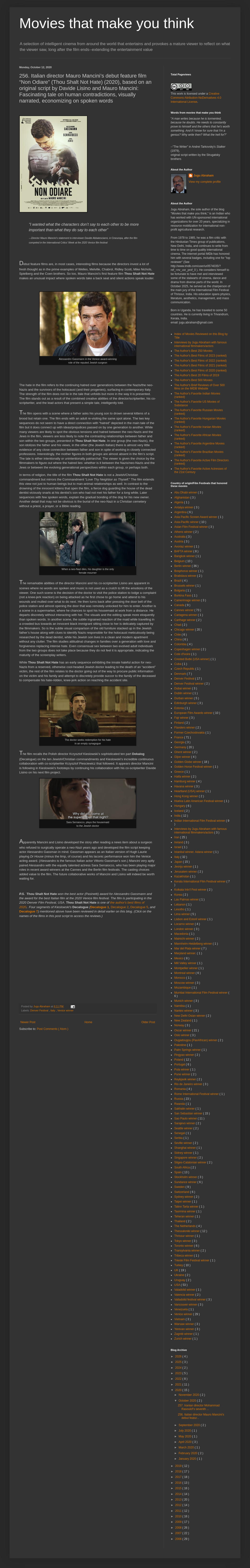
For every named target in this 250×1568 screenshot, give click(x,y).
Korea (178, 894)
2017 (178, 1477)
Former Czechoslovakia (189, 732)
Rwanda (180, 1104)
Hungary (180, 806)
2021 (178, 1384)
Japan (178, 861)
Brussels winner (184, 585)
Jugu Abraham (204, 175)
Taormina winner (185, 1211)
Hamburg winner (185, 781)
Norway (179, 1025)
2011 (178, 1511)
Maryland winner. (185, 953)
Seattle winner (183, 1128)
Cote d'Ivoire (182, 654)
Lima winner (182, 914)
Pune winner (182, 1074)
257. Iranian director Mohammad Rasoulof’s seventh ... (198, 1407)
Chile (178, 634)
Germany (180, 747)
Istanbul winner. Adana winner (193, 852)
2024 (178, 1367)
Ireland (179, 842)
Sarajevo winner (185, 1123)
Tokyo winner (183, 1241)
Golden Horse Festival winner (193, 766)
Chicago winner (184, 629)
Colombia (180, 644)
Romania (180, 1089)
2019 (178, 1466)
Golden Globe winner (188, 762)
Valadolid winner (185, 1289)
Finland (179, 722)
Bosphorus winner (186, 571)
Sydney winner (184, 1196)
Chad (178, 624)
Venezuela (181, 1309)
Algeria (179, 502)
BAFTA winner (183, 551)
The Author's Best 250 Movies (193, 350)
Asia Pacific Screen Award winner (196, 517)
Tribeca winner (184, 1255)
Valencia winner (184, 1294)
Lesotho (179, 909)
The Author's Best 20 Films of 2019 (196, 375)
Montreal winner (185, 973)
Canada (179, 605)
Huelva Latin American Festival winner (199, 801)
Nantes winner (184, 1010)
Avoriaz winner (184, 546)
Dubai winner (183, 688)
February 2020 (188, 1453)
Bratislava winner (185, 575)
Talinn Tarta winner (186, 1206)
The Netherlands (185, 1226)
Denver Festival (39, 1010)
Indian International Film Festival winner (200, 820)
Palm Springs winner (187, 1049)
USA (177, 1285)
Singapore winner (186, 1157)
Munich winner (184, 1001)
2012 (178, 1505)
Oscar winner (183, 1030)
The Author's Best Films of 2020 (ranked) (200, 370)
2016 (178, 1482)
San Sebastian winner (188, 1113)
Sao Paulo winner (186, 1118)
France (179, 737)
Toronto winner (184, 1245)
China (178, 639)
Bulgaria (180, 590)
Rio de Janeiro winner (188, 1084)
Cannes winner (184, 610)
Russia (179, 1098)
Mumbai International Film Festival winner (201, 992)
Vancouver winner (186, 1304)
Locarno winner (184, 924)
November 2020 (189, 1395)
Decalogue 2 (120, 907)
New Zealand (183, 1020)
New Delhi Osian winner (190, 1015)
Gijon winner (182, 757)
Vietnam (180, 1319)
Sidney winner (183, 1153)
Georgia (179, 742)
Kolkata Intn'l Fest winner (190, 889)
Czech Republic (184, 668)
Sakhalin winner (184, 1108)
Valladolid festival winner (190, 1299)
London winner (184, 929)
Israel (178, 847)
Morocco (180, 977)
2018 (178, 1471)
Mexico (179, 958)
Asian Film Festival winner (191, 527)
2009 (178, 1522)
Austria (179, 541)
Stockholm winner (186, 1177)
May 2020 (185, 1436)
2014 (178, 1494)
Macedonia (181, 934)
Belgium (180, 561)
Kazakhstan (182, 876)
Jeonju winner (183, 866)
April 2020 (185, 1442)
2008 (178, 1527)
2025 (178, 1362)
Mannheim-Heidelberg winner (193, 943)
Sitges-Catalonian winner (190, 1162)
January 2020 (188, 1458)
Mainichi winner (184, 938)
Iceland (179, 811)
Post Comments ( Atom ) (52, 1029)
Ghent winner (183, 752)
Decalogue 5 (139, 907)
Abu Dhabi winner (186, 492)
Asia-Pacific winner (187, 522)
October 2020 (188, 1400)
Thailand (180, 1221)
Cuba (178, 664)
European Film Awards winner (193, 713)
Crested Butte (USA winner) (192, 659)
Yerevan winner (184, 1329)
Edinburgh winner (186, 703)
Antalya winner (184, 507)
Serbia (178, 1138)
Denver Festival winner (189, 683)
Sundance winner (185, 1182)
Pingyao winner (184, 1055)
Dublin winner (183, 693)
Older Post (148, 1022)
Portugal (180, 1064)
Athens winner (183, 532)
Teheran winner (184, 1216)
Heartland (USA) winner (190, 791)
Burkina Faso (183, 595)
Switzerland (182, 1192)
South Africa (182, 1167)
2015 (178, 1488)
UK (176, 1270)
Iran (177, 837)
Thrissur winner (184, 1236)
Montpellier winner (186, 968)
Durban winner (184, 698)
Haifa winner (182, 776)
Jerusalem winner (186, 871)
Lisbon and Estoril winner (190, 919)
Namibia (180, 1006)
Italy (53, 1010)
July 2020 (185, 1430)
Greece (179, 771)
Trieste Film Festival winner (192, 1260)
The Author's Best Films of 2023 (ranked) (200, 355)
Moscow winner (184, 983)
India (177, 815)
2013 (178, 1499)
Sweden (180, 1187)
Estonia (179, 708)
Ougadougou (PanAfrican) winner (196, 1040)
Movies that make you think (106, 23)
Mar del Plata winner (187, 948)
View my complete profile (205, 181)
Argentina (181, 512)
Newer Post (27, 1022)
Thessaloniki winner (187, 1231)
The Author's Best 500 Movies (193, 380)
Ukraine (179, 1275)
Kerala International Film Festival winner (200, 881)
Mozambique (183, 987)
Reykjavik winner (185, 1079)
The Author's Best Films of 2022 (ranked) (200, 360)
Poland (179, 1059)
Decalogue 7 (28, 911)
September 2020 (190, 1425)
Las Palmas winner (187, 899)
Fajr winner (181, 717)
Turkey (179, 1265)
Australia (180, 536)
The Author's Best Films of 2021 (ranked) (200, 365)
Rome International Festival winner (196, 1094)
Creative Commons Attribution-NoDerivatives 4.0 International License (196, 97)
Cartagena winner (186, 615)
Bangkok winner (185, 556)
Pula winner (182, 1069)
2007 (178, 1533)
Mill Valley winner (185, 963)
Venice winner (65, 1010)
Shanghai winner (185, 1147)
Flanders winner (185, 727)
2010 (178, 1516)
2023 (178, 1373)
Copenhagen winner (187, 649)
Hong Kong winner (186, 796)
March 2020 (187, 1447)
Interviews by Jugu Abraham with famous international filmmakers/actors (200, 344)
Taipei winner (183, 1201)
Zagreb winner (184, 1334)
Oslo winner (182, 1035)
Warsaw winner (184, 1324)
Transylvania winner (187, 1250)
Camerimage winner (187, 600)
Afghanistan (182, 497)
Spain (178, 1172)
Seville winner (183, 1143)
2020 (178, 1390)
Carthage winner (185, 620)
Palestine (180, 1045)
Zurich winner (183, 1338)
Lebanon (180, 904)
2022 (178, 1378)
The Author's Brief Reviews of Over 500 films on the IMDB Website (199, 386)
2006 (178, 1539)
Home (88, 1022)
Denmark (180, 673)
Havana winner (184, 786)
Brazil (178, 580)
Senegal (180, 1133)
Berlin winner (183, 566)
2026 (178, 1356)
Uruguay (180, 1280)
